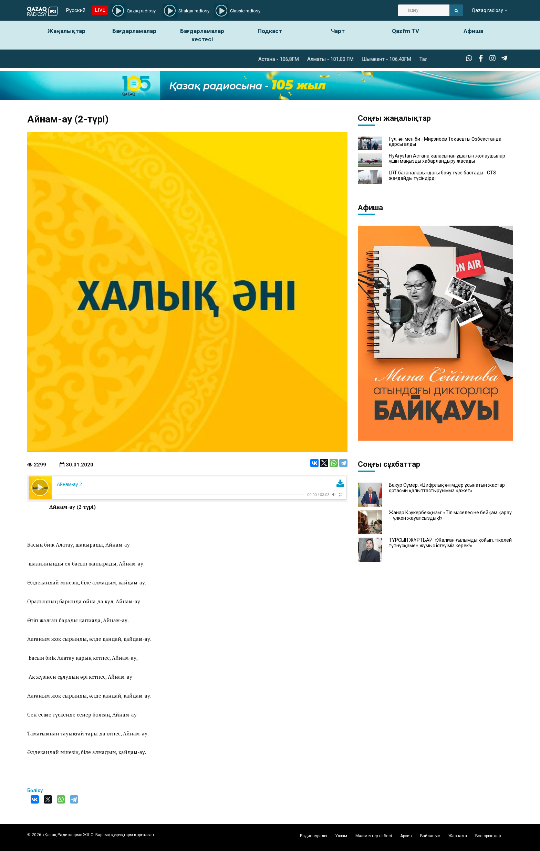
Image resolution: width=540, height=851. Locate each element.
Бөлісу (35, 790)
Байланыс (430, 835)
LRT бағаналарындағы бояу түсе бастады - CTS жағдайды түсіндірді (442, 175)
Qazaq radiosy (487, 10)
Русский (75, 10)
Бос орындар (488, 835)
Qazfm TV (405, 31)
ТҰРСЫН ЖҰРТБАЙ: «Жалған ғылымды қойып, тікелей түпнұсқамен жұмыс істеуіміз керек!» (450, 543)
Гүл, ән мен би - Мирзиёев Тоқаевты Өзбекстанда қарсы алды (445, 142)
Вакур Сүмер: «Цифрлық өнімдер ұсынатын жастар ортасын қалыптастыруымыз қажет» (447, 488)
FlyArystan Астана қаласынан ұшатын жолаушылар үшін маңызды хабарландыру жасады (447, 158)
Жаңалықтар (66, 31)
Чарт (338, 31)
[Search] (423, 10)
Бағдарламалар (134, 31)
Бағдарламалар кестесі (202, 35)
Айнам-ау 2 (69, 484)
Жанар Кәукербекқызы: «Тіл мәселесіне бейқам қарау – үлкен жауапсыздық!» (450, 515)
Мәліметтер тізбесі (373, 835)
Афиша (473, 31)
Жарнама (457, 835)
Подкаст (270, 31)
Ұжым (341, 835)
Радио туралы (313, 835)
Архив (406, 835)
